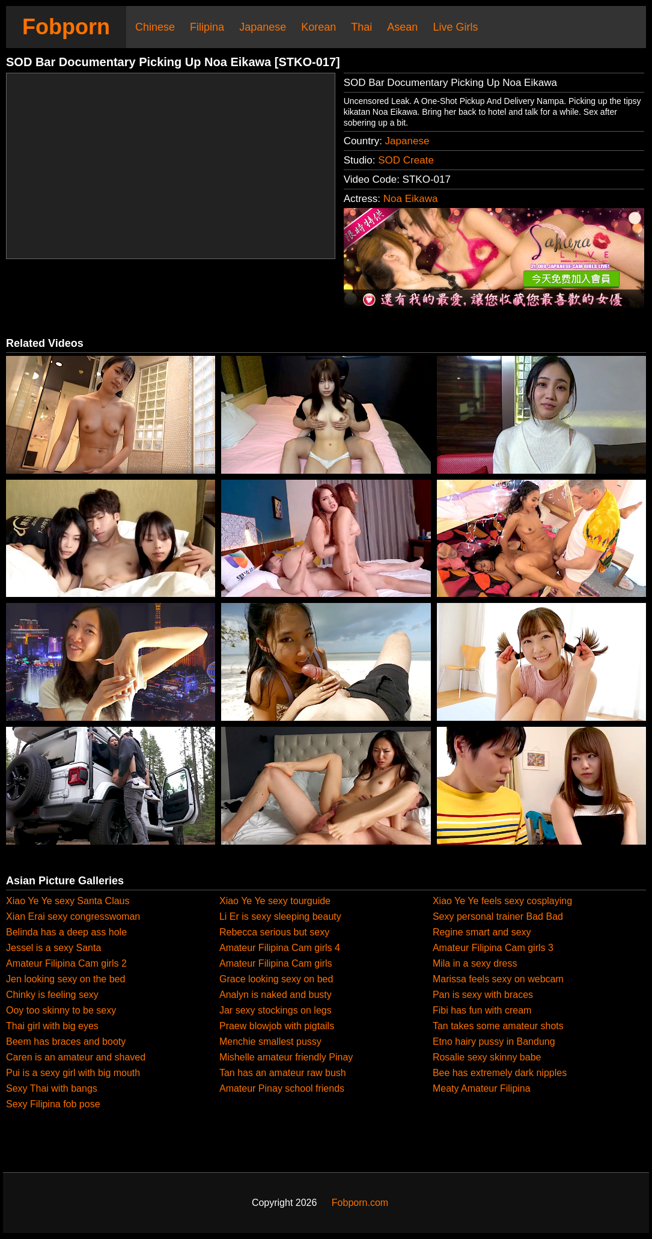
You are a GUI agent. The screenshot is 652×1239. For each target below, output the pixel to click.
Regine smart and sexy (482, 932)
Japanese (262, 27)
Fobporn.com (360, 1203)
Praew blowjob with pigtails (276, 1026)
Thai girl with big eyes (52, 1026)
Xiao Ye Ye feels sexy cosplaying (502, 901)
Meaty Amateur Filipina (482, 1088)
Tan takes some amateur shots (498, 1026)
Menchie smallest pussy (270, 1041)
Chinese (155, 27)
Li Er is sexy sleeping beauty (280, 916)
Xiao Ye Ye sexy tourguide (275, 901)
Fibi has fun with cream (482, 1010)
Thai (361, 27)
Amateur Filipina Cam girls (275, 963)
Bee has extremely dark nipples (500, 1073)
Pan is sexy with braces (483, 995)
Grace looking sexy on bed (276, 979)
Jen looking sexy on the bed (65, 979)
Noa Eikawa (410, 198)
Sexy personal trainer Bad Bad (498, 916)
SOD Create (406, 160)
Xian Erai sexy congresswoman (73, 916)
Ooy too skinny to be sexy (61, 1010)
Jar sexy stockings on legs (275, 1010)
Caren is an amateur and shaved (75, 1057)
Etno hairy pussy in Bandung (494, 1041)
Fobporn (66, 26)
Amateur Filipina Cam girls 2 (66, 963)
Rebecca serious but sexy (274, 932)
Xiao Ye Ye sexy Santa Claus (68, 901)
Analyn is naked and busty (275, 995)
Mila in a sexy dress (475, 963)
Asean (402, 27)
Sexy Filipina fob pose (53, 1104)
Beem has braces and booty (66, 1041)
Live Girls (455, 27)
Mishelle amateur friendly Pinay (286, 1057)
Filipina (207, 27)
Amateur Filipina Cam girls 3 (493, 948)
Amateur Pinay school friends (281, 1088)
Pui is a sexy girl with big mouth (73, 1073)
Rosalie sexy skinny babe (487, 1057)
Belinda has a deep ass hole (66, 932)
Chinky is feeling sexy (52, 995)
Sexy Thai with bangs (51, 1088)
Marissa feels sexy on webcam (498, 979)
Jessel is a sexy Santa (53, 948)
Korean (318, 27)
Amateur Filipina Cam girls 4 (279, 948)
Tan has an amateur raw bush (282, 1073)
